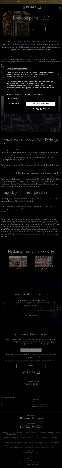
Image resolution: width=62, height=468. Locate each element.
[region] (31, 89)
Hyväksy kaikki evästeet (40, 103)
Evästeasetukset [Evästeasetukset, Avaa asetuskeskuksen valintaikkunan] (13, 103)
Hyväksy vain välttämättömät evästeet (40, 109)
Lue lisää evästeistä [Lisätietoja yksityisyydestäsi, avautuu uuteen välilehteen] (13, 98)
